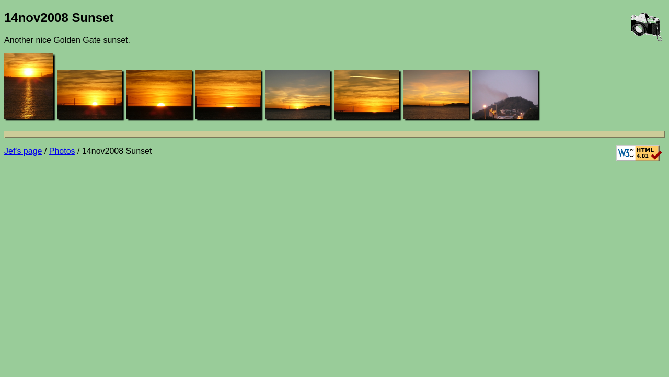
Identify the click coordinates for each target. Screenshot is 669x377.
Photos (62, 151)
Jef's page (23, 151)
